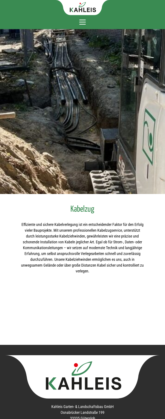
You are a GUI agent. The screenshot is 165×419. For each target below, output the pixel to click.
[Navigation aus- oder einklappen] (82, 22)
